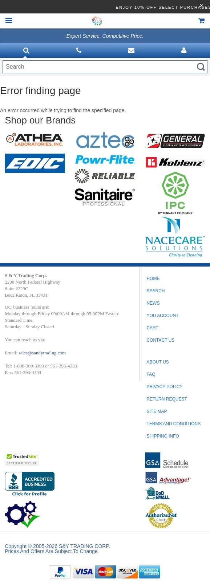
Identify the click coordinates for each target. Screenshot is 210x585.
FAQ (150, 374)
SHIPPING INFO (162, 436)
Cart (152, 327)
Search (155, 290)
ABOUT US (157, 362)
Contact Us (160, 340)
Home (152, 278)
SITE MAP (156, 411)
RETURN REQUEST (166, 399)
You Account (162, 315)
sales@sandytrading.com (42, 353)
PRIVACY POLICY (164, 386)
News (152, 303)
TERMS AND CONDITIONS (173, 423)
